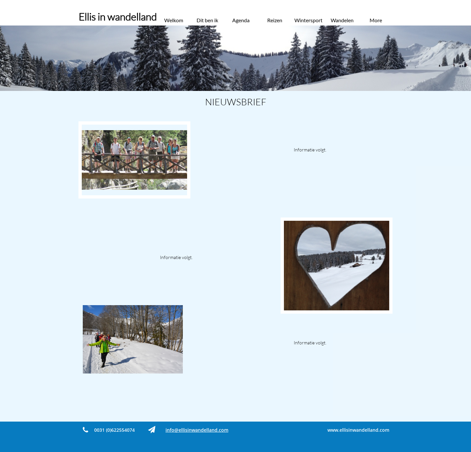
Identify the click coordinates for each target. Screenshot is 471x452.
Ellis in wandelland (117, 16)
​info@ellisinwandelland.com (197, 430)
